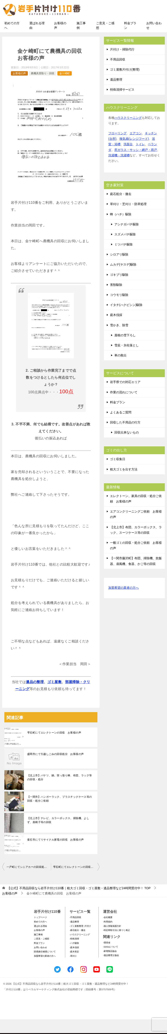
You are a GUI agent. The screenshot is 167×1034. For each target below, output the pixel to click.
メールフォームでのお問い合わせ (128, 25)
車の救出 (120, 370)
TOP (78, 903)
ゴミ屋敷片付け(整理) (124, 84)
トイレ (140, 159)
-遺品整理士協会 (111, 970)
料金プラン (130, 40)
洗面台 (128, 159)
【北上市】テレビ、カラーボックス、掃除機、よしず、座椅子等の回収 (58, 834)
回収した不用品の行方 (125, 437)
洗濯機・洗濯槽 (119, 170)
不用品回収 (117, 74)
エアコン (136, 148)
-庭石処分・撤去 (77, 945)
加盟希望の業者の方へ (123, 603)
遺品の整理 (35, 696)
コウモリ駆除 (119, 309)
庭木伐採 (116, 329)
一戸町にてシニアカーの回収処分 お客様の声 (29, 881)
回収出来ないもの (126, 447)
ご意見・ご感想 (105, 40)
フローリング (117, 148)
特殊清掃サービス (122, 104)
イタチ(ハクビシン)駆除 (126, 319)
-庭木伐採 (74, 962)
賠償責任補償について (45, 966)
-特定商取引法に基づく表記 (116, 945)
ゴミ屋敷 (54, 696)
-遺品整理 (74, 936)
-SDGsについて (110, 961)
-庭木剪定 (74, 966)
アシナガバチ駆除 (126, 239)
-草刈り (73, 970)
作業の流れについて (123, 407)
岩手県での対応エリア (125, 397)
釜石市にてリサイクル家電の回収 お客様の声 (55, 854)
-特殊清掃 (74, 953)
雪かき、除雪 (119, 340)
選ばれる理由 (37, 40)
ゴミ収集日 (117, 474)
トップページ (40, 932)
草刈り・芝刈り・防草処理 (128, 219)
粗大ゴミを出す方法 (123, 484)
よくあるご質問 (120, 427)
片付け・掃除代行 (122, 64)
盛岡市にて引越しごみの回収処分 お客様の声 (55, 768)
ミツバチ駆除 (123, 259)
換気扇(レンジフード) (134, 153)
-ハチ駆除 (74, 957)
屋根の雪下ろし (125, 350)
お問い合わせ (154, 40)
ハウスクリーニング (128, 132)
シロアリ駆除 (119, 269)
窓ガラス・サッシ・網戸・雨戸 (135, 164)
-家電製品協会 (110, 966)
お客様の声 (60, 40)
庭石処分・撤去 (120, 208)
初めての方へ (12, 40)
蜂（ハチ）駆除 (120, 229)
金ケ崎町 (64, 88)
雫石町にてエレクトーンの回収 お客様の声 (54, 747)
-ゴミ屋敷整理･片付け (80, 940)
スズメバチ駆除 (125, 249)
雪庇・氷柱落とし (126, 360)
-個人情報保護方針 (112, 940)
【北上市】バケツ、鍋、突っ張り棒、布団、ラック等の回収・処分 (59, 792)
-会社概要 (107, 932)
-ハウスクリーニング (80, 949)
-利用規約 (107, 936)
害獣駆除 (116, 299)
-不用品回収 (75, 932)
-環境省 (106, 957)
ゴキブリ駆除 (119, 289)
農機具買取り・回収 (42, 88)
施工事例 (81, 40)
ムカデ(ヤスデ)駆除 (123, 279)
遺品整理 (116, 94)
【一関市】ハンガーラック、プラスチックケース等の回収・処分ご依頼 (59, 813)
